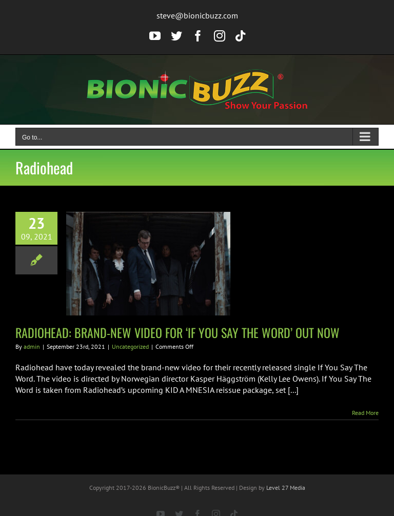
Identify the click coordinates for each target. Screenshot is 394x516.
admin (32, 346)
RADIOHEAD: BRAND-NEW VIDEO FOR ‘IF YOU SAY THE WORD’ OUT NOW (177, 332)
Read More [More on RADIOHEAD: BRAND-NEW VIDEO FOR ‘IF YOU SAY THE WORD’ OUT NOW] (365, 412)
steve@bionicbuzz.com (197, 15)
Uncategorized (130, 346)
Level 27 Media (285, 487)
